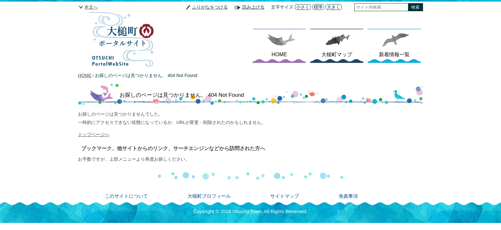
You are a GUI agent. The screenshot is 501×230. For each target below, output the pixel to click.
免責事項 (348, 196)
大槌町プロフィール (209, 196)
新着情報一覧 (394, 54)
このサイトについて (126, 196)
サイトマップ (284, 196)
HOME (279, 54)
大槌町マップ (336, 54)
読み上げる (253, 7)
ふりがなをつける (210, 7)
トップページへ (93, 134)
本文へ (91, 7)
